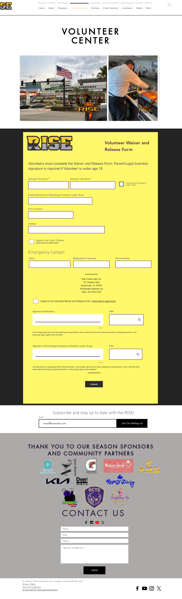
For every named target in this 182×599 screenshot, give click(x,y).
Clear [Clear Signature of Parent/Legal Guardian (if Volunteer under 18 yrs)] (100, 362)
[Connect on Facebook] (86, 522)
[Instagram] (152, 588)
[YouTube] (144, 588)
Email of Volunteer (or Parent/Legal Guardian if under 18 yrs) (56, 195)
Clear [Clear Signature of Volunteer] (100, 327)
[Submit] (94, 384)
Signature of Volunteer (43, 311)
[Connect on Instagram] (92, 522)
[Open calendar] (139, 319)
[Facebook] (137, 588)
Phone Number (35, 209)
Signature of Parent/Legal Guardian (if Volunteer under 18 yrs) (62, 346)
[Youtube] (97, 522)
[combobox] (66, 229)
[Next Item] (154, 88)
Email (41, 417)
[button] (62, 7)
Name (32, 258)
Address (32, 224)
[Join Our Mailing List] (132, 423)
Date (111, 311)
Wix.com (79, 581)
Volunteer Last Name (79, 179)
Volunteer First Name (38, 179)
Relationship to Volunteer (84, 258)
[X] (103, 522)
